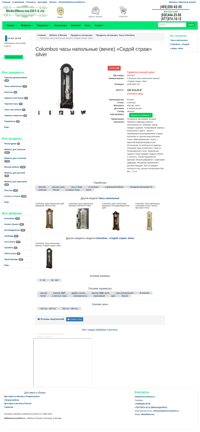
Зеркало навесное (15, 115)
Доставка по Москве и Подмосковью (22, 396)
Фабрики (27, 25)
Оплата (52, 2)
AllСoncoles (12, 253)
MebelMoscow (147, 414)
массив (43, 293)
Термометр (12, 121)
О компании (18, 2)
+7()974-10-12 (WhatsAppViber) (151, 407)
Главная (6, 2)
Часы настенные (15, 110)
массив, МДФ (59, 293)
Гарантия (8, 407)
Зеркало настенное (16, 98)
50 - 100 (54, 280)
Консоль (10, 92)
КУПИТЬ (114, 68)
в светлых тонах (59, 296)
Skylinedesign (13, 259)
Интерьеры (60, 25)
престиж (42, 187)
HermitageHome (14, 230)
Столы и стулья (15, 196)
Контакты (31, 2)
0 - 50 (42, 280)
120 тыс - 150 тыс (48, 308)
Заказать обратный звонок (182, 2)
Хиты (88, 25)
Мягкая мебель (15, 167)
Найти (191, 25)
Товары (11, 25)
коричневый (99, 296)
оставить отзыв (75, 319)
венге (88, 190)
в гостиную (93, 187)
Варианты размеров (141, 115)
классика (42, 190)
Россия (56, 190)
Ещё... (7, 127)
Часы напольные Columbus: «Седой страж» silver (179, 44)
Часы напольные (15, 86)
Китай (43, 296)
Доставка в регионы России (17, 403)
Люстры (11, 190)
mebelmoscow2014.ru (145, 397)
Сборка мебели (11, 400)
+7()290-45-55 (142, 404)
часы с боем (76, 187)
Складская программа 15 (141, 187)
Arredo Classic (14, 224)
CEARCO (11, 248)
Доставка (42, 2)
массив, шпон (58, 187)
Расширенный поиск (14, 57)
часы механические (124, 293)
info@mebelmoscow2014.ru (71, 2)
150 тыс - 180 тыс (70, 308)
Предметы (43, 25)
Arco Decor (12, 242)
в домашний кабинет (114, 187)
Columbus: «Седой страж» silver (114, 238)
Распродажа (12, 143)
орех (113, 296)
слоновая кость (80, 296)
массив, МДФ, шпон (100, 293)
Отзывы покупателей (51, 319)
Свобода (11, 236)
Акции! (99, 25)
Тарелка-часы (13, 104)
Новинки (76, 25)
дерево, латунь (78, 293)
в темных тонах (73, 190)
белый (125, 296)
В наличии (144, 293)
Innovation (12, 218)
